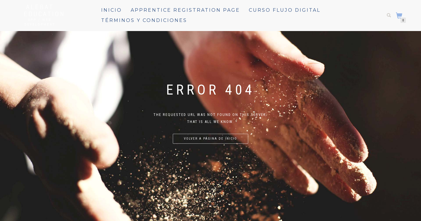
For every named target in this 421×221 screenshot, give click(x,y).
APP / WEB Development (39, 21)
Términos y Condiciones (144, 20)
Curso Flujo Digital (284, 10)
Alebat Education (40, 10)
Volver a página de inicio (210, 139)
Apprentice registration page (185, 10)
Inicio (111, 10)
